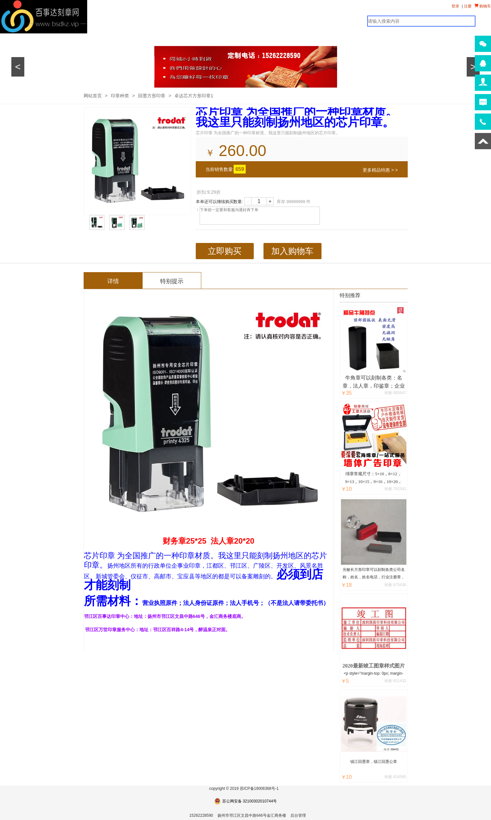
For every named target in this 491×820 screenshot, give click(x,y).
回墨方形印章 (151, 95)
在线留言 (274, 39)
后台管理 (298, 815)
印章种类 (120, 95)
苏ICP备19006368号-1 (259, 788)
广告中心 (147, 39)
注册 (468, 6)
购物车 (482, 6)
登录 (455, 6)
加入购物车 (292, 251)
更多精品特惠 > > (380, 170)
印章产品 (63, 39)
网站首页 (21, 39)
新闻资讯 (189, 39)
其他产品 (105, 39)
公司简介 (231, 39)
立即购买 (224, 251)
